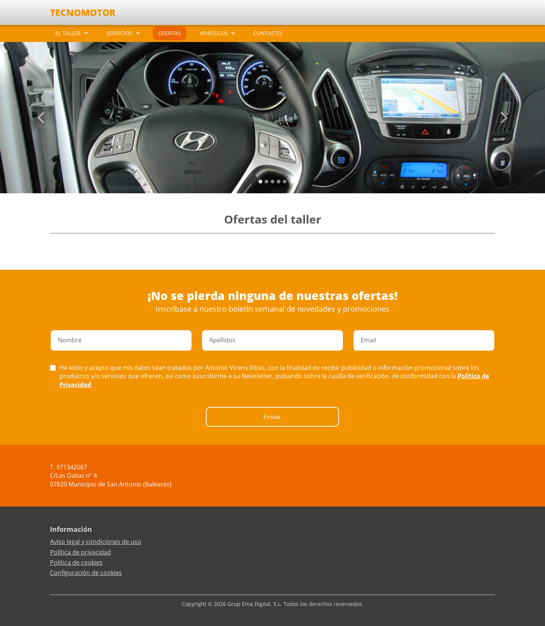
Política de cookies (76, 562)
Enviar (272, 417)
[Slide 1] (266, 181)
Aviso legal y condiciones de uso (95, 541)
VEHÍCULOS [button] (213, 33)
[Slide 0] (260, 181)
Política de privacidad (80, 552)
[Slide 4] (285, 181)
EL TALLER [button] (68, 33)
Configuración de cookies (86, 573)
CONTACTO (267, 33)
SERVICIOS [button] (119, 33)
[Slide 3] (278, 181)
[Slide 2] (272, 181)
